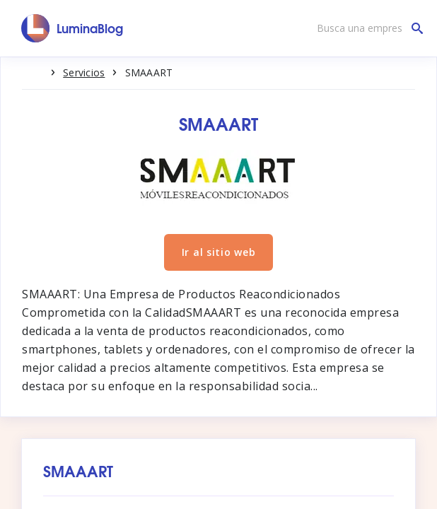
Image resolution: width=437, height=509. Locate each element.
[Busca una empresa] (366, 28)
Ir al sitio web (219, 252)
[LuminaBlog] (72, 28)
